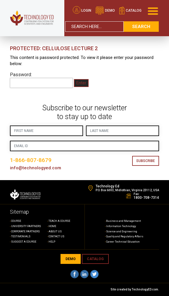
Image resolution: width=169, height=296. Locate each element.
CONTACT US (56, 236)
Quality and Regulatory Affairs (124, 236)
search (141, 26)
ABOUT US (55, 231)
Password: (41, 80)
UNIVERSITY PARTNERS (26, 226)
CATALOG (95, 259)
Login (82, 10)
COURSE (16, 221)
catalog (130, 10)
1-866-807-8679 (30, 160)
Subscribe (145, 161)
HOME (52, 226)
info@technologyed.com (35, 167)
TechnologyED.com (145, 289)
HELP (52, 241)
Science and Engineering (121, 231)
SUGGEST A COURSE (23, 241)
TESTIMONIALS (20, 236)
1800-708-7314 (146, 198)
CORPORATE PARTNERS (25, 231)
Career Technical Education (123, 241)
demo (105, 10)
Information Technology (121, 226)
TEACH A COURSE (59, 221)
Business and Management (123, 221)
